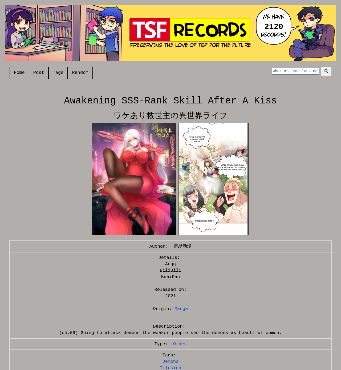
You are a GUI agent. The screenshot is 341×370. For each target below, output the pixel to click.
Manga (181, 308)
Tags (58, 72)
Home (19, 72)
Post (38, 72)
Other (179, 344)
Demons (170, 361)
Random (80, 72)
